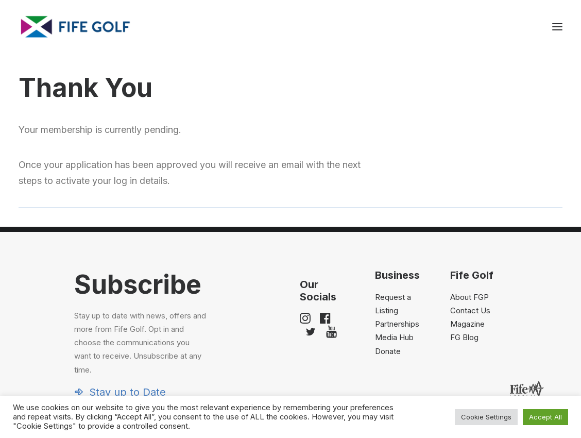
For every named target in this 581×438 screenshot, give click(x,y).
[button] (557, 27)
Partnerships (397, 324)
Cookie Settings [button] (486, 417)
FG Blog (464, 337)
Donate (388, 351)
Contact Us (470, 310)
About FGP (469, 297)
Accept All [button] (545, 417)
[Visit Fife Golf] (76, 27)
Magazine (467, 324)
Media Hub (394, 337)
